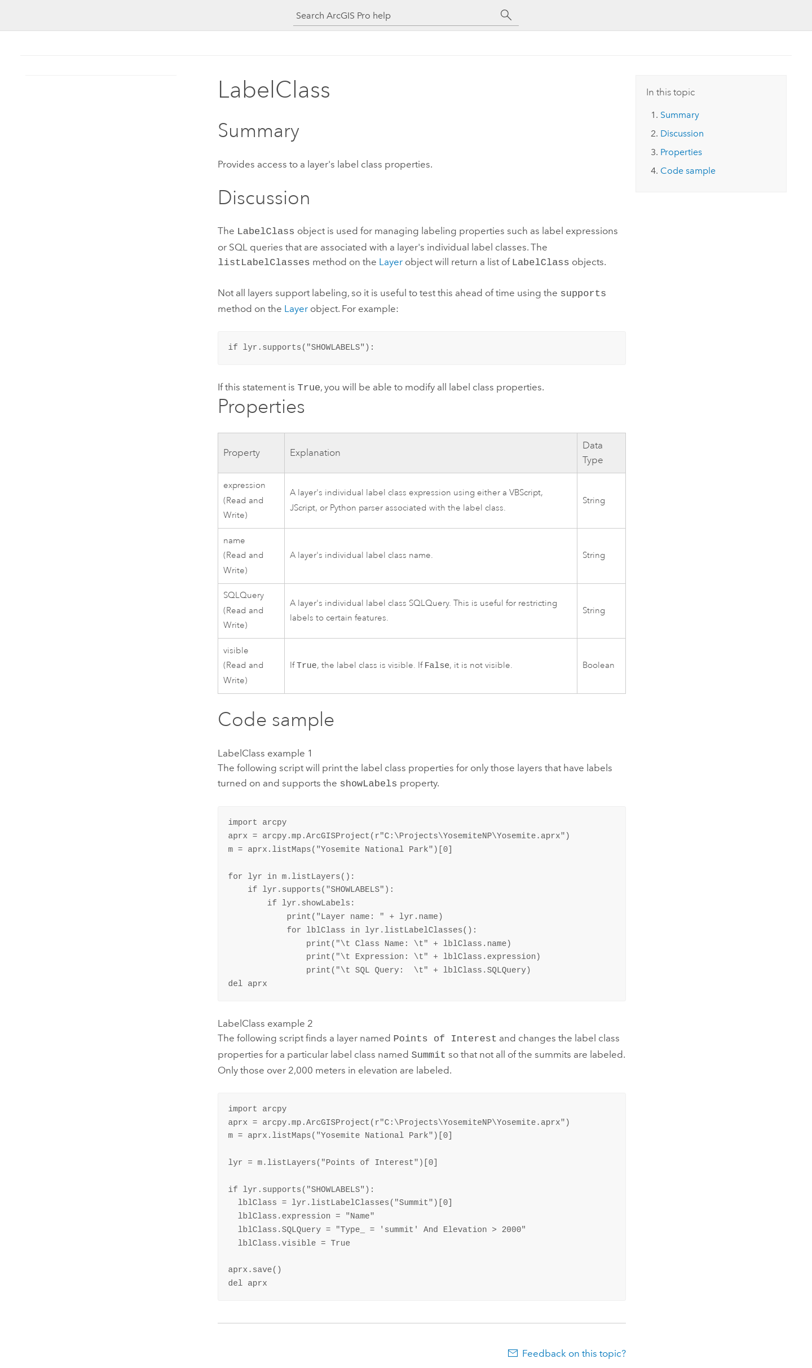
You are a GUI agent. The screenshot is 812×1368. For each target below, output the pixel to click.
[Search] (506, 15)
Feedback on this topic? (574, 1345)
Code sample (688, 170)
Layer (391, 260)
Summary (679, 114)
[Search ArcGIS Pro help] (394, 15)
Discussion (682, 133)
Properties (681, 152)
